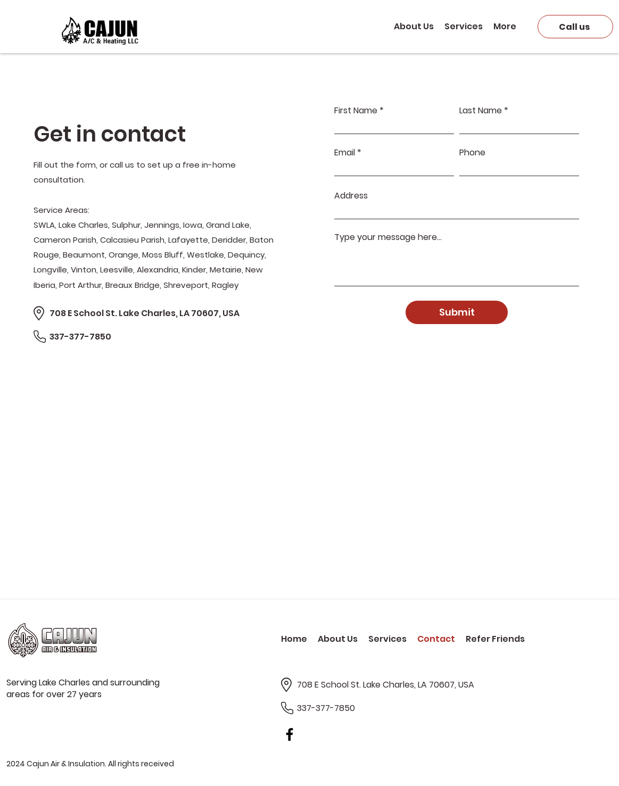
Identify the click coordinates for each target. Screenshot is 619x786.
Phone (472, 152)
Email (344, 152)
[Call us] (575, 26)
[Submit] (457, 312)
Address (351, 196)
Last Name (480, 110)
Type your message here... (388, 237)
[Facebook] (289, 734)
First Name (355, 110)
